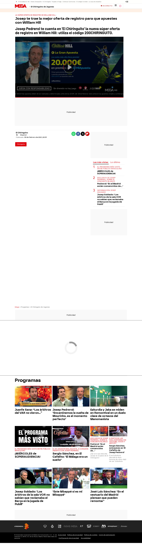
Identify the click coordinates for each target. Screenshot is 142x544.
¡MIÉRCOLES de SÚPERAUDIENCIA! (106, 173)
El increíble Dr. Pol (23, 1)
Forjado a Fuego (56, 1)
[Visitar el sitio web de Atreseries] (82, 527)
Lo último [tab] (115, 163)
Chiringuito (21, 145)
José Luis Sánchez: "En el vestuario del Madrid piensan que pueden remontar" (107, 497)
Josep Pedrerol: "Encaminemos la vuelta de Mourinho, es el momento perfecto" (71, 415)
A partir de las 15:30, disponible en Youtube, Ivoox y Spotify (117, 442)
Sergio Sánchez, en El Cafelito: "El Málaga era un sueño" (70, 457)
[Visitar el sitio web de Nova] (67, 527)
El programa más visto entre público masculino (109, 169)
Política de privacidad (75, 536)
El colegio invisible (80, 1)
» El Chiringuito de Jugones (40, 308)
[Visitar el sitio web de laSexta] (53, 527)
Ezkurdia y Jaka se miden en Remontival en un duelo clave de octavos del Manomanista (108, 415)
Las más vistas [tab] (100, 163)
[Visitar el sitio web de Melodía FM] (104, 527)
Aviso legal (62, 536)
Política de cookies (90, 536)
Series (17, 11)
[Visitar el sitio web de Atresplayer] (114, 527)
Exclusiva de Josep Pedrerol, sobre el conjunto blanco (106, 180)
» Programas (24, 308)
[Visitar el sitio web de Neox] (60, 527)
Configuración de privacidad (69, 539)
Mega (17, 308)
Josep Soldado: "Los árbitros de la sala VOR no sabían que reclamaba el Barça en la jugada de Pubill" (110, 200)
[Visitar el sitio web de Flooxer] (124, 527)
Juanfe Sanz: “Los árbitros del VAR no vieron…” (33, 412)
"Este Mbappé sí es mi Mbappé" (67, 494)
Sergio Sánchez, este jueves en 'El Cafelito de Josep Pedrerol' (117, 450)
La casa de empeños (93, 1)
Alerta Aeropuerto (35, 1)
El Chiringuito (46, 1)
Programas (27, 11)
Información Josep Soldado (106, 192)
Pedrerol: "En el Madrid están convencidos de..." (110, 186)
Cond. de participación (107, 536)
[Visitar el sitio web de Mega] (74, 527)
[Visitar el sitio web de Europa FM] (96, 527)
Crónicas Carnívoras (68, 1)
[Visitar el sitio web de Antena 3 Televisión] (45, 527)
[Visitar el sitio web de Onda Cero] (89, 527)
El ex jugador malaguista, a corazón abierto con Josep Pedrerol (70, 451)
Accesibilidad (86, 539)
